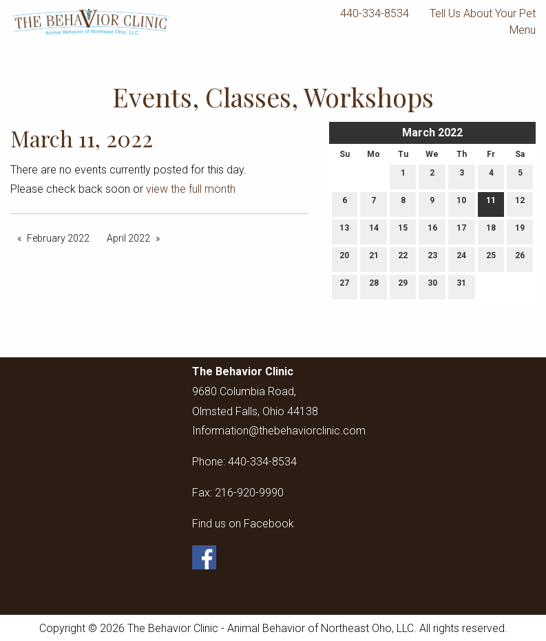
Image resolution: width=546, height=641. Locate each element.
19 (520, 231)
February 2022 (58, 238)
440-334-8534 (374, 13)
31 (461, 286)
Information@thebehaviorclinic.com (279, 430)
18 (491, 231)
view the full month (190, 189)
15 (403, 231)
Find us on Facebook (243, 523)
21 (374, 258)
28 (374, 286)
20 (344, 258)
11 (491, 203)
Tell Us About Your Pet (483, 13)
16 (432, 231)
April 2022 (128, 238)
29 (403, 286)
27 (344, 286)
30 (432, 286)
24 (461, 258)
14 (374, 231)
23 (432, 258)
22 (403, 258)
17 (461, 231)
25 (491, 258)
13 (344, 231)
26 (520, 258)
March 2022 (432, 132)
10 (461, 203)
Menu (516, 30)
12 (520, 203)
